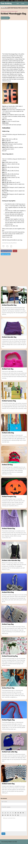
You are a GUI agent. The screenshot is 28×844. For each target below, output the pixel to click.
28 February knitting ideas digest (9, 11)
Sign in (18, 4)
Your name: (4, 801)
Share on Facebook (6, 251)
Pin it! (14, 251)
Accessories (5, 18)
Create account (23, 4)
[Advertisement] (14, 36)
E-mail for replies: (6, 807)
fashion (15, 243)
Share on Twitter (5, 254)
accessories (5, 243)
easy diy (10, 243)
